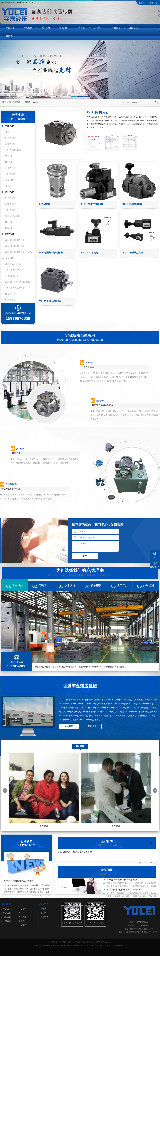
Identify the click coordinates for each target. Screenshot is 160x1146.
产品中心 (98, 28)
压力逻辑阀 (10, 300)
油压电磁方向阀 (13, 264)
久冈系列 (45, 28)
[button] (73, 96)
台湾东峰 (63, 28)
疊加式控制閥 (12, 216)
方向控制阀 (10, 174)
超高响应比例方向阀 (15, 240)
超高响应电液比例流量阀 (17, 282)
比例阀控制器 (12, 276)
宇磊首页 (10, 28)
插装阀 (8, 162)
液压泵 (8, 132)
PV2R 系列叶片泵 (97, 112)
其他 (7, 186)
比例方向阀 (10, 168)
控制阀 (8, 228)
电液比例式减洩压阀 (15, 288)
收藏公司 (153, 3)
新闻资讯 (133, 28)
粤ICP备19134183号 (103, 942)
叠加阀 (8, 156)
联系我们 (142, 3)
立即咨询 (69, 726)
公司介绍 (80, 28)
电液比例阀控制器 (14, 270)
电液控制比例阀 (13, 150)
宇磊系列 (28, 28)
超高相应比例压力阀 (15, 246)
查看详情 (92, 726)
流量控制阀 (10, 144)
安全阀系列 (10, 180)
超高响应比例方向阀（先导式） (16, 253)
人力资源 (116, 28)
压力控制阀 (10, 138)
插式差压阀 (10, 294)
